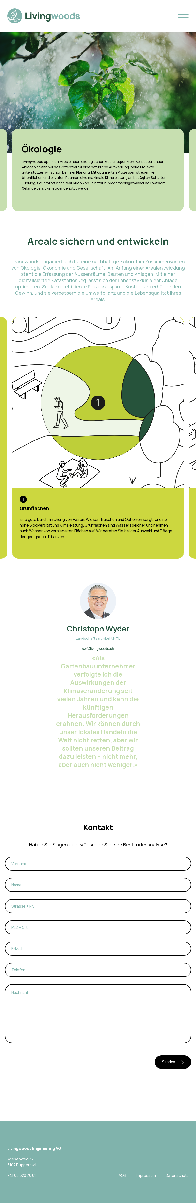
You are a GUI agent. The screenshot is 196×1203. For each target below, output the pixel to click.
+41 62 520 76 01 (21, 1175)
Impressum (146, 1175)
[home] (43, 15)
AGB (122, 1175)
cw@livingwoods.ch (98, 648)
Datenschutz (177, 1175)
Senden (173, 1062)
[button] (183, 16)
